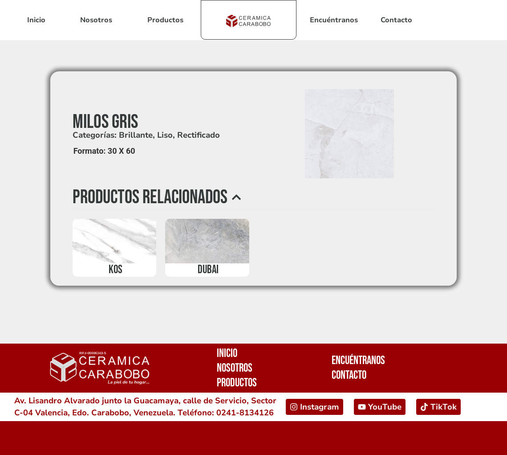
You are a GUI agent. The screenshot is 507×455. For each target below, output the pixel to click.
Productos (165, 20)
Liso (165, 135)
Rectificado (198, 135)
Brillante (136, 135)
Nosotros (96, 20)
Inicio (36, 20)
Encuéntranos (334, 20)
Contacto (396, 20)
